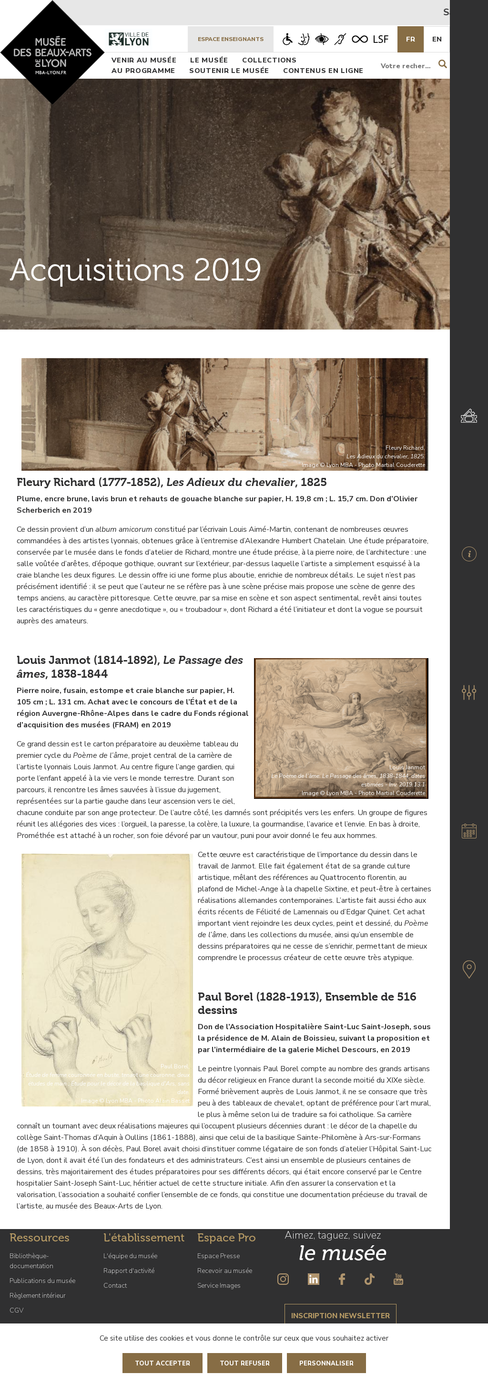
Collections (269, 60)
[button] (469, 692)
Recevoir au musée (224, 1270)
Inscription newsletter (340, 1316)
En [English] (437, 39)
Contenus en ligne (323, 70)
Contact (115, 1285)
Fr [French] (410, 39)
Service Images (219, 1285)
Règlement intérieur (38, 1295)
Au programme (143, 70)
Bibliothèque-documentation (31, 1261)
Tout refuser (245, 1363)
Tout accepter (162, 1363)
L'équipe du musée (130, 1256)
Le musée (209, 60)
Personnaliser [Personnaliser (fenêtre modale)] (326, 1363)
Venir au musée (144, 60)
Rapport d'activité (128, 1270)
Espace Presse (218, 1256)
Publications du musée (42, 1280)
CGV (16, 1310)
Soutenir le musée (229, 70)
